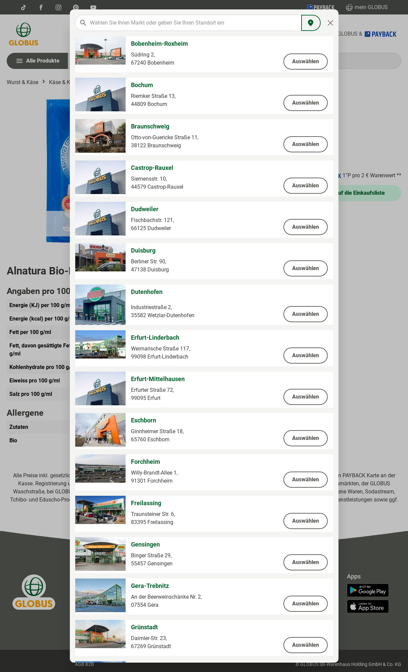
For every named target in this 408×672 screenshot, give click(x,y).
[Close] (330, 22)
